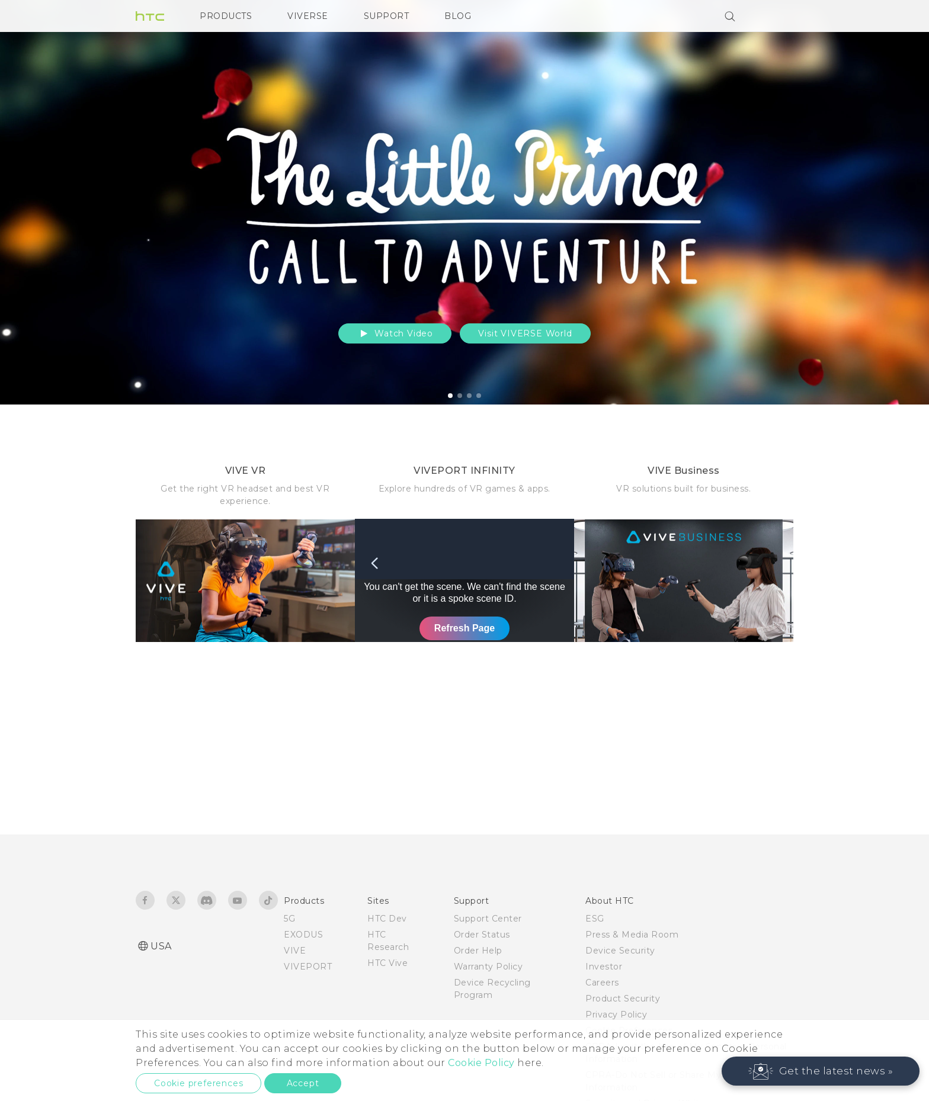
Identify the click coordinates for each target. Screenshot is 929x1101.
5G (289, 918)
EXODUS (303, 934)
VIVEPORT (308, 966)
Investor (603, 966)
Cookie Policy (481, 1062)
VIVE (295, 950)
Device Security (620, 950)
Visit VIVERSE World (525, 333)
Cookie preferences (198, 1083)
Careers (602, 982)
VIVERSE (307, 16)
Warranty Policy (488, 966)
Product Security (622, 998)
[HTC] (150, 16)
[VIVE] (777, 16)
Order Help (478, 950)
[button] (821, 1071)
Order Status (482, 934)
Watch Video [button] (395, 333)
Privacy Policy (616, 1014)
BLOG (457, 16)
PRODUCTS (226, 16)
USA (161, 946)
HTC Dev (387, 918)
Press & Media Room (631, 934)
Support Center (488, 918)
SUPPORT (386, 16)
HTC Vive (387, 963)
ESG (594, 918)
